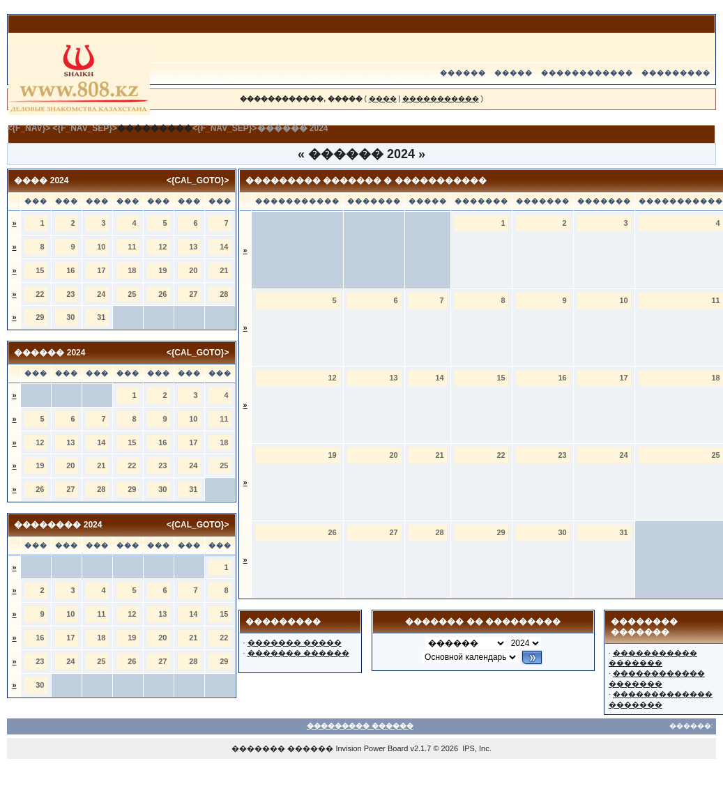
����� (513, 73)
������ (463, 73)
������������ (587, 73)
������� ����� (295, 642)
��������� (675, 73)
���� (383, 98)
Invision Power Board (371, 748)
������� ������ (298, 653)
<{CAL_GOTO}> (198, 180)
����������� (440, 98)
